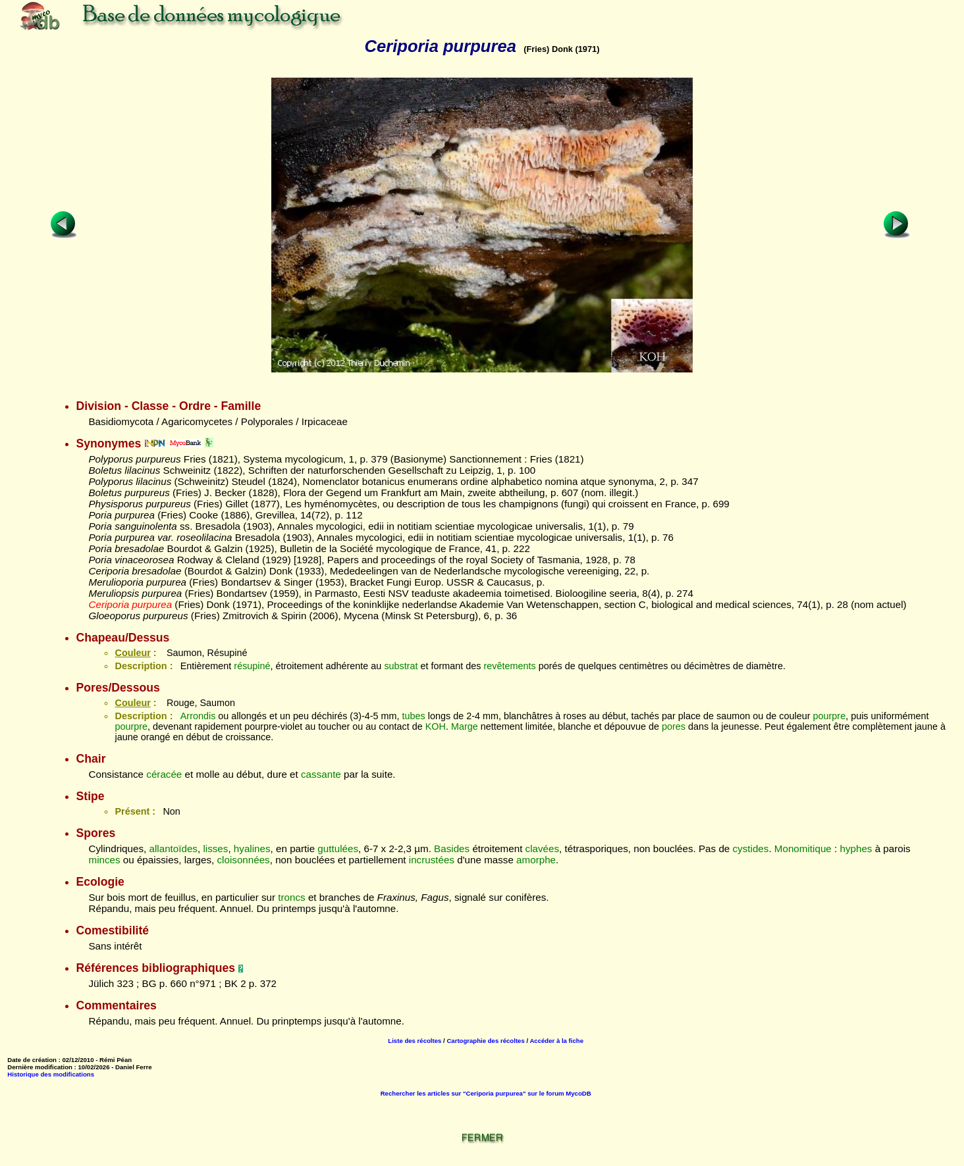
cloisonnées (243, 859)
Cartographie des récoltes (485, 1040)
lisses (215, 848)
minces (104, 859)
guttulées (337, 848)
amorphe (536, 859)
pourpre (829, 716)
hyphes (856, 848)
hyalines (252, 848)
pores (673, 726)
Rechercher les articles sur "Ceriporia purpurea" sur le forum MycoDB (486, 1093)
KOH (435, 726)
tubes (413, 716)
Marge (464, 726)
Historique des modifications (50, 1074)
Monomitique (803, 848)
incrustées (431, 859)
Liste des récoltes (414, 1040)
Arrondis (198, 716)
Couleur (132, 652)
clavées (542, 848)
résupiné (252, 666)
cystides (751, 848)
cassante (321, 774)
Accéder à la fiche (556, 1040)
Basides (451, 848)
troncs (291, 897)
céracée (164, 774)
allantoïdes (173, 848)
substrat (400, 666)
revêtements (510, 666)
